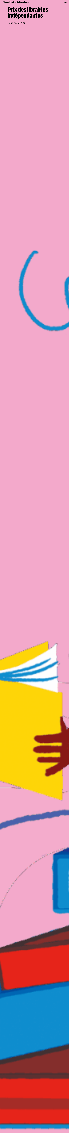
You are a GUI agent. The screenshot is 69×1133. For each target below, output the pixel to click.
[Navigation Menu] (65, 2)
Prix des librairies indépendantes (16, 2)
